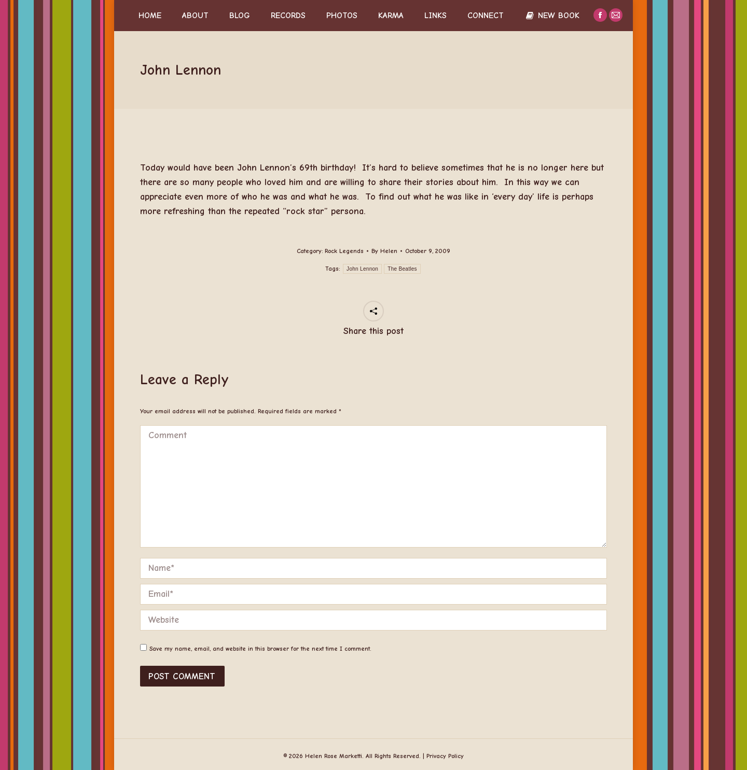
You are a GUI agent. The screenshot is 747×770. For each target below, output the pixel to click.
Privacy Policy (445, 756)
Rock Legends (344, 251)
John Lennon (362, 269)
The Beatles (402, 269)
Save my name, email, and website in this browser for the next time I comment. (260, 648)
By (384, 251)
